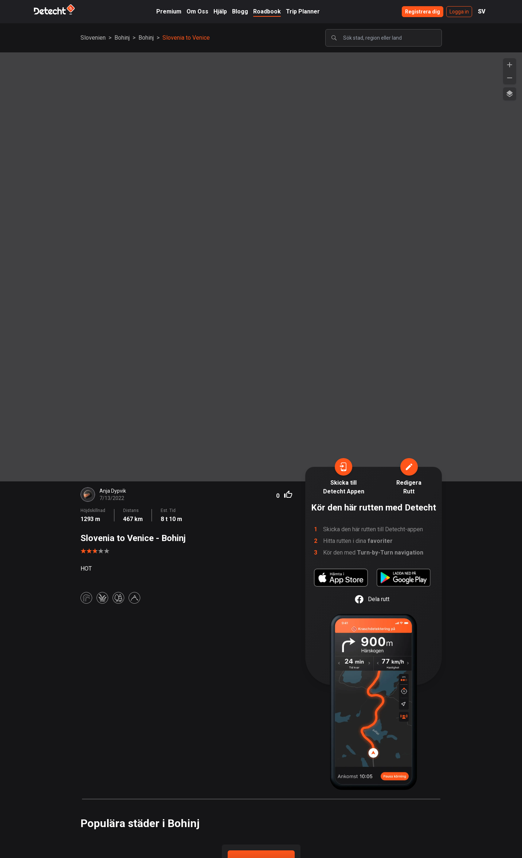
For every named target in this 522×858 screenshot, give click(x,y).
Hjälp (220, 11)
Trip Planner (303, 11)
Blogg (240, 11)
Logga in (459, 12)
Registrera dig (422, 12)
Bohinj (122, 37)
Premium (168, 11)
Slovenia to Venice (186, 37)
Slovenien (93, 37)
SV (482, 11)
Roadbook (267, 11)
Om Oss (197, 11)
